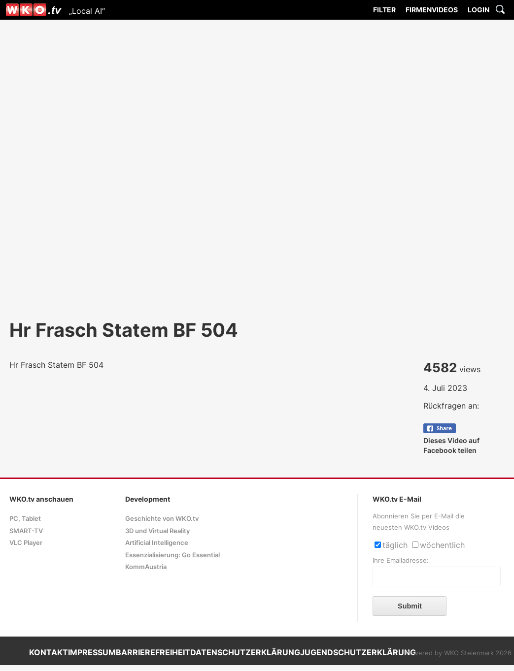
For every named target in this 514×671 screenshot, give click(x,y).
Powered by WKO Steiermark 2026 (458, 653)
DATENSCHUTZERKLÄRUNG (245, 652)
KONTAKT (48, 652)
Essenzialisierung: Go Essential (172, 555)
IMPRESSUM (92, 652)
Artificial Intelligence (156, 542)
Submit (410, 606)
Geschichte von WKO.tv (162, 518)
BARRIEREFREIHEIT (153, 652)
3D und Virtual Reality (157, 531)
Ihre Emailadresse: (401, 560)
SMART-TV (26, 531)
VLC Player (25, 542)
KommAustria (146, 567)
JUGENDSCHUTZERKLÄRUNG (358, 652)
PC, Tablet (25, 518)
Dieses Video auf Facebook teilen (451, 440)
